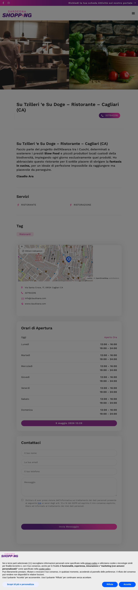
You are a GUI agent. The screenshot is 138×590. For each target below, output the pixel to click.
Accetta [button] (127, 584)
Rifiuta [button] (110, 584)
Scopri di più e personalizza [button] (20, 584)
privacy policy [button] (91, 563)
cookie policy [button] (44, 569)
